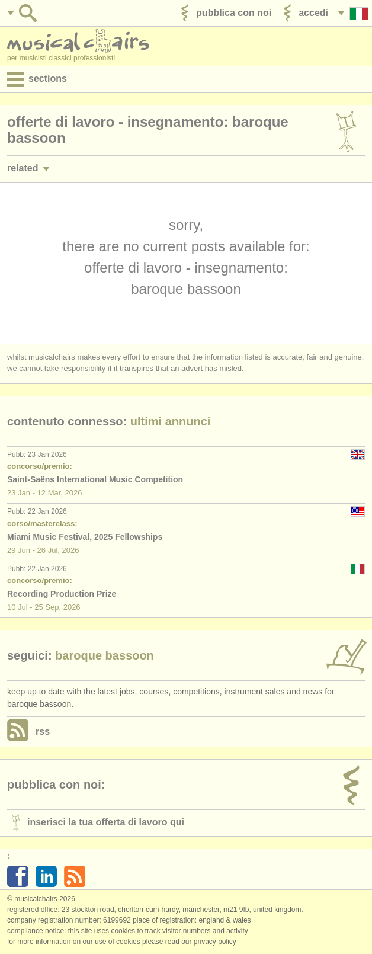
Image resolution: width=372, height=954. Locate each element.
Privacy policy (215, 941)
